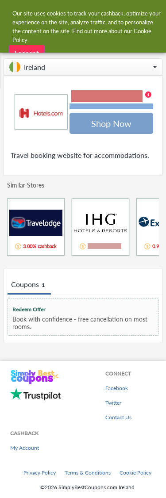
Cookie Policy (135, 472)
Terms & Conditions (88, 472)
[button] (83, 67)
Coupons (29, 285)
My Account (24, 447)
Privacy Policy (39, 472)
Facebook (116, 388)
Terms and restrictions (111, 106)
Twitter (113, 402)
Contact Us (118, 417)
